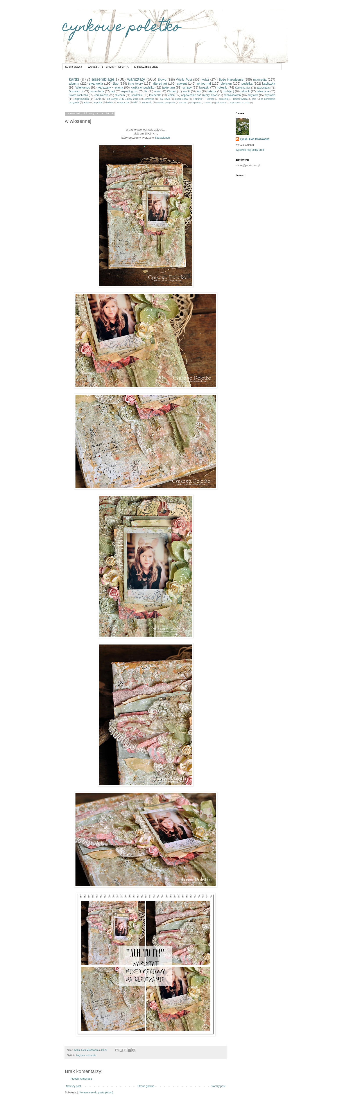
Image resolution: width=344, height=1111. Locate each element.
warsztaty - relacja (110, 87)
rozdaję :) (228, 91)
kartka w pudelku (143, 87)
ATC (135, 102)
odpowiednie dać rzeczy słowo (199, 95)
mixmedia (260, 79)
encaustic (147, 102)
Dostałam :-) (76, 91)
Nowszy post (73, 1086)
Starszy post (218, 1086)
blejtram (226, 83)
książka (212, 91)
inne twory (135, 83)
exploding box (129, 91)
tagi (113, 91)
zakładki (245, 91)
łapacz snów (181, 99)
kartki (74, 79)
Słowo (162, 79)
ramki (157, 91)
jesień (171, 95)
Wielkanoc (82, 87)
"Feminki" (197, 99)
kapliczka (268, 83)
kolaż (205, 79)
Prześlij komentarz (81, 1078)
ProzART (183, 102)
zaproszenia (82, 98)
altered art (159, 83)
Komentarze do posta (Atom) (96, 1092)
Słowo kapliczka (78, 95)
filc (146, 91)
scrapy (187, 87)
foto (199, 91)
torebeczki (155, 95)
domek (210, 99)
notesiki (222, 87)
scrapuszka (123, 102)
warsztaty (136, 79)
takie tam (168, 87)
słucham (120, 95)
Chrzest (171, 91)
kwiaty (109, 102)
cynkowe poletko (121, 28)
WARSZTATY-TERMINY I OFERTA (108, 66)
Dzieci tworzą (240, 99)
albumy (74, 83)
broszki (204, 87)
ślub (115, 83)
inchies (208, 102)
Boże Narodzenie (231, 79)
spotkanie (137, 95)
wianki (186, 91)
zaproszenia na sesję (240, 102)
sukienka (224, 99)
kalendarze (263, 91)
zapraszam (263, 87)
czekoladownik (232, 95)
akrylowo (253, 95)
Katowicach (163, 137)
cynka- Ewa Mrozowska (254, 139)
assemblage (103, 79)
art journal (204, 83)
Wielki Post (184, 79)
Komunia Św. (242, 87)
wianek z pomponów (165, 102)
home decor (97, 91)
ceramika (149, 99)
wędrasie (270, 95)
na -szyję (165, 99)
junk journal (220, 102)
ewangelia (96, 83)
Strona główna (73, 66)
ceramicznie (101, 95)
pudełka (246, 83)
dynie (98, 99)
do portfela (196, 102)
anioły (87, 102)
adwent (182, 83)
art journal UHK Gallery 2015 (122, 99)
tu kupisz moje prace (146, 66)
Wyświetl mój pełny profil (250, 149)
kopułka (98, 102)
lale (254, 99)
